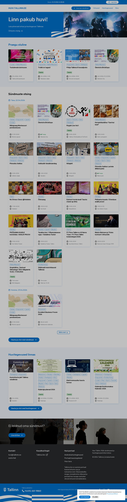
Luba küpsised (84, 497)
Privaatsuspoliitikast (112, 494)
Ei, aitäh (95, 497)
